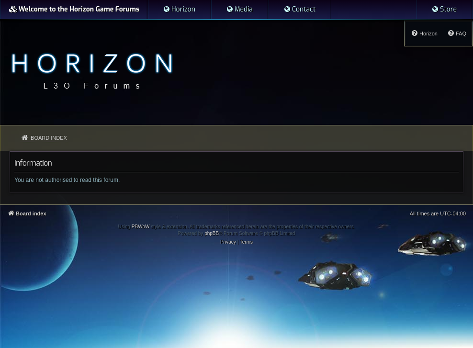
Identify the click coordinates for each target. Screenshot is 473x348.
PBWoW (141, 226)
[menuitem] (179, 9)
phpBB (211, 233)
